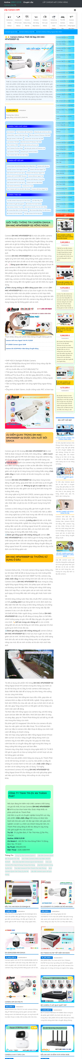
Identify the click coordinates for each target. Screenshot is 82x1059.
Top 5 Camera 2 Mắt (12, 145)
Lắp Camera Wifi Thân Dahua (63, 130)
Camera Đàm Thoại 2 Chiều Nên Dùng (17, 135)
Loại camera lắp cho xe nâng (65, 81)
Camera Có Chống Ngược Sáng (64, 67)
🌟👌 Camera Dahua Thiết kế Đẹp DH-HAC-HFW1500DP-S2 (25, 38)
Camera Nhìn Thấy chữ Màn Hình (64, 111)
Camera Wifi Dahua (62, 37)
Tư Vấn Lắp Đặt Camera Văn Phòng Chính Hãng (65, 438)
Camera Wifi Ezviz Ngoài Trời (37, 169)
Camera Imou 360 (61, 188)
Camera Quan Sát (11, 32)
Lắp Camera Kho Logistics (64, 85)
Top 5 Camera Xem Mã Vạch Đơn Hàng (17, 155)
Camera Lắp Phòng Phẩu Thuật (63, 95)
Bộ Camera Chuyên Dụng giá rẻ (15, 204)
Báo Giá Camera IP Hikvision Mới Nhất (39, 135)
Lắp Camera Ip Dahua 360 (64, 193)
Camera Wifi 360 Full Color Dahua (64, 198)
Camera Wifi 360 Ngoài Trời (64, 142)
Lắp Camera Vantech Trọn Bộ (15, 207)
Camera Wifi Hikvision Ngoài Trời (35, 173)
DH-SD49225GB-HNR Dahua (15, 953)
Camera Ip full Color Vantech (65, 72)
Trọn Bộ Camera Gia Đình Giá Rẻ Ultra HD (64, 283)
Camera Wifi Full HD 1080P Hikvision (16, 176)
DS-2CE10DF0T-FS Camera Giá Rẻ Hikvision (57, 906)
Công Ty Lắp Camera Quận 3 (25, 855)
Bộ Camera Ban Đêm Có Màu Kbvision (17, 210)
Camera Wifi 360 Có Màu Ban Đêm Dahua (63, 43)
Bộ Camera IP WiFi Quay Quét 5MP (54, 1005)
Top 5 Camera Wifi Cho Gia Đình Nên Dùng (18, 189)
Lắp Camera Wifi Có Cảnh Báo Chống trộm (64, 148)
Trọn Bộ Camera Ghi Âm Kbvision (33, 213)
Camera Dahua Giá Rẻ (26, 32)
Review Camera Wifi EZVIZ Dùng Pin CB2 (65, 512)
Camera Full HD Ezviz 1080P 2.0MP (64, 137)
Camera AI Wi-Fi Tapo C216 (15, 1054)
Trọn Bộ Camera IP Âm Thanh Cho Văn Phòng (30, 868)
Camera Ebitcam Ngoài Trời (35, 176)
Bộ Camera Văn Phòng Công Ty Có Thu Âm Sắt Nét (65, 329)
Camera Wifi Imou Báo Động (34, 182)
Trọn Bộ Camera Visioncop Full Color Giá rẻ (18, 200)
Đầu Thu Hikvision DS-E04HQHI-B (17, 906)
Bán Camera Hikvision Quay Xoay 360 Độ (64, 172)
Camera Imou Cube (27, 186)
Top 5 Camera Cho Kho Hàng (15, 148)
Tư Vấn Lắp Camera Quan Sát (65, 477)
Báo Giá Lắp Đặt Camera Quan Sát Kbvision (28, 862)
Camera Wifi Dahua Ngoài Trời (64, 154)
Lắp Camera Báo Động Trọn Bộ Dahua (40, 210)
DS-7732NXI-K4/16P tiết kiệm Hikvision (55, 953)
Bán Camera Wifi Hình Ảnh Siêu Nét (64, 161)
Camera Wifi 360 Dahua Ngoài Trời (63, 49)
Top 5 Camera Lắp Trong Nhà (24, 132)
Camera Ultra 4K (61, 77)
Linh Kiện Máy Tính (37, 200)
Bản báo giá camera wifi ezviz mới (29, 145)
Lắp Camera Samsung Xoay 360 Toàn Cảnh (64, 183)
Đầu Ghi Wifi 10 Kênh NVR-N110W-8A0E (55, 1054)
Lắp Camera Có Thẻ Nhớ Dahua (63, 56)
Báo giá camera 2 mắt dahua (15, 138)
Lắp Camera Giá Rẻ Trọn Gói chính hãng (36, 207)
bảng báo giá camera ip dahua (42, 132)
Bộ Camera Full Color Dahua (33, 204)
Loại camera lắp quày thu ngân (64, 117)
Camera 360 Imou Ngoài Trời (65, 177)
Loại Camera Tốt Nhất (13, 142)
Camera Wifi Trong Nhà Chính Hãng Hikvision (63, 124)
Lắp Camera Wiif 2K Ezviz (14, 186)
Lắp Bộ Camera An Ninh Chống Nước (63, 383)
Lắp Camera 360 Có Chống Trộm (64, 205)
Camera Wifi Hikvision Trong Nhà (35, 179)
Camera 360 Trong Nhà (63, 61)
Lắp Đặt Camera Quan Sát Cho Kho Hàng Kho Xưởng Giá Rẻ (65, 555)
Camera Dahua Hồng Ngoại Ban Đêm (49, 32)
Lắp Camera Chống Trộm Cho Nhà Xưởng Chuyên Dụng (65, 236)
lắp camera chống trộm (63, 101)
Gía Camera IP (11, 132)
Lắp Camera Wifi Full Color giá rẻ (16, 173)
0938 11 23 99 (16, 2)
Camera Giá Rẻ (10, 5)
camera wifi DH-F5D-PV (14, 1002)
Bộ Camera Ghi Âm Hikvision (14, 213)
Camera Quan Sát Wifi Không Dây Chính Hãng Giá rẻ (21, 166)
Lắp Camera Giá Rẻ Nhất (63, 90)
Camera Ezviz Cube (62, 166)
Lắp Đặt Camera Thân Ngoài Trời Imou (17, 169)
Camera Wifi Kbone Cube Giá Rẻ (16, 179)
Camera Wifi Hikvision (43, 166)
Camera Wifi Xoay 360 (63, 210)
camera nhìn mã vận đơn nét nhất (34, 138)
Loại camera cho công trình (64, 105)
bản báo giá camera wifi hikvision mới (34, 148)
